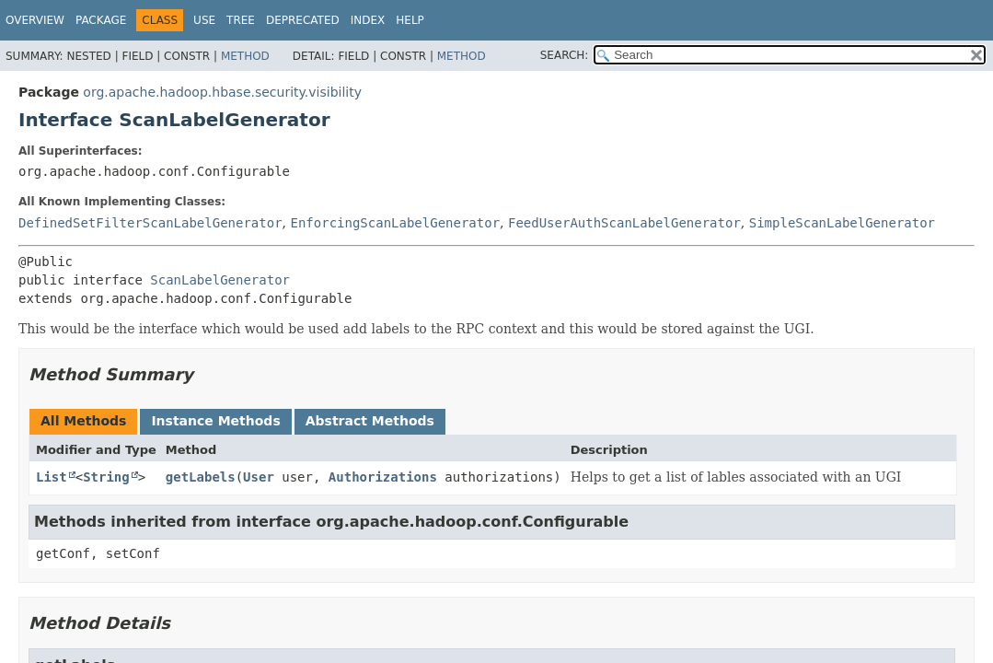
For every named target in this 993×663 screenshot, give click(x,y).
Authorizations (383, 477)
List (51, 477)
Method (245, 56)
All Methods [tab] (83, 420)
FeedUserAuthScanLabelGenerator (624, 222)
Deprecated (303, 20)
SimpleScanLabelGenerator (842, 222)
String (106, 477)
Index (368, 20)
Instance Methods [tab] (215, 420)
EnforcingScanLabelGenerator (395, 222)
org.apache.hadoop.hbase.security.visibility (222, 92)
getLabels (201, 477)
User (258, 477)
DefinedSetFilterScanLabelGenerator (150, 222)
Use (204, 20)
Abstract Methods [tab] (370, 420)
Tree (240, 20)
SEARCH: (564, 55)
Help (410, 20)
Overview (35, 20)
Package (100, 20)
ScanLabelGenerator (220, 280)
